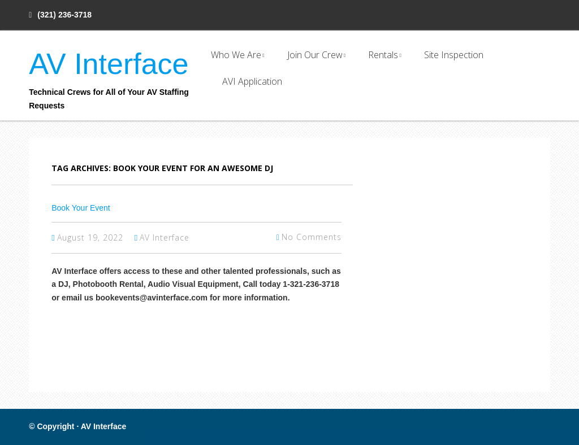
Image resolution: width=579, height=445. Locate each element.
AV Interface (108, 63)
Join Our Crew (315, 55)
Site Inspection (453, 55)
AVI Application (252, 81)
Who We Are (236, 55)
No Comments (312, 237)
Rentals (383, 55)
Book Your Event (80, 207)
